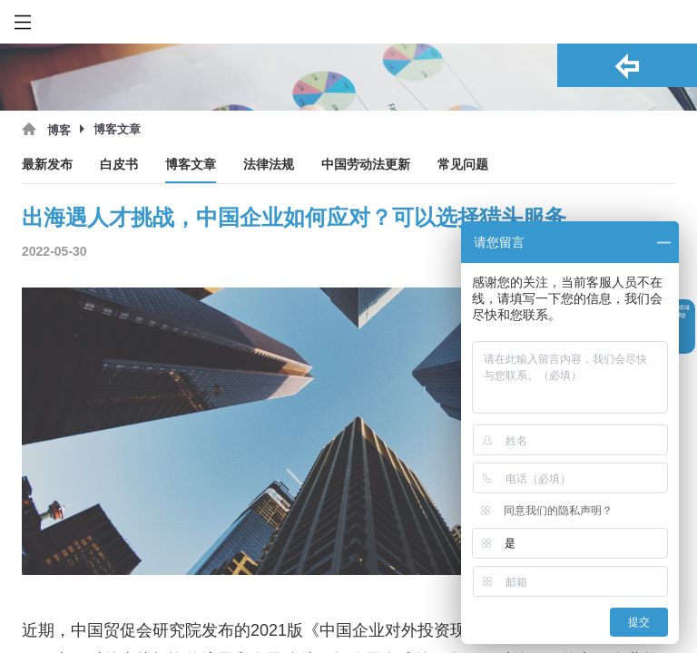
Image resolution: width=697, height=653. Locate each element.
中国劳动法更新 (365, 164)
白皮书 (119, 164)
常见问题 (462, 164)
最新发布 (47, 164)
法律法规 (268, 164)
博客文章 (190, 164)
